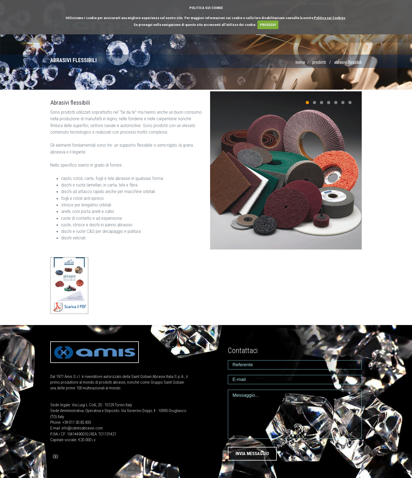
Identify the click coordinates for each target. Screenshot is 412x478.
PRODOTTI (319, 62)
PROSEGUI (268, 25)
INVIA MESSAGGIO (252, 453)
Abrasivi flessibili (348, 62)
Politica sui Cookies (329, 18)
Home (300, 62)
